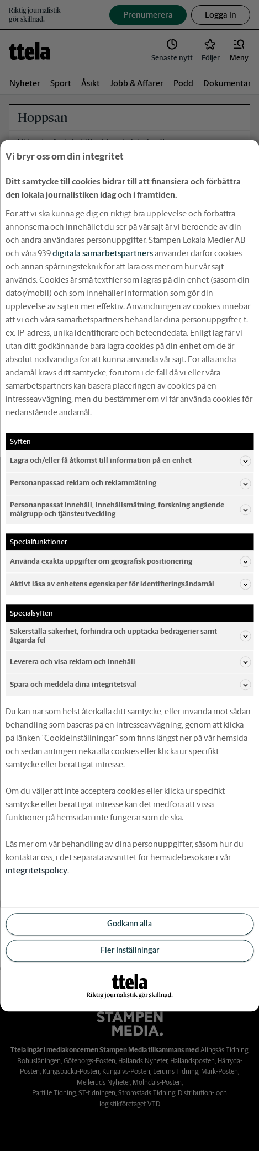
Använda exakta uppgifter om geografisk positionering (130, 561)
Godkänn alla (129, 924)
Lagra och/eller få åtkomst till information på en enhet (130, 460)
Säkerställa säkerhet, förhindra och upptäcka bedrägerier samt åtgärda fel (130, 636)
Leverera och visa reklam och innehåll (130, 661)
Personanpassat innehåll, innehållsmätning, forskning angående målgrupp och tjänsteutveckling (130, 509)
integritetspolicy (36, 870)
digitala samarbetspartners (102, 253)
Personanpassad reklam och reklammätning (130, 483)
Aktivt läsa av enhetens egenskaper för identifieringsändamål (130, 584)
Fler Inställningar (130, 951)
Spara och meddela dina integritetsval (130, 684)
